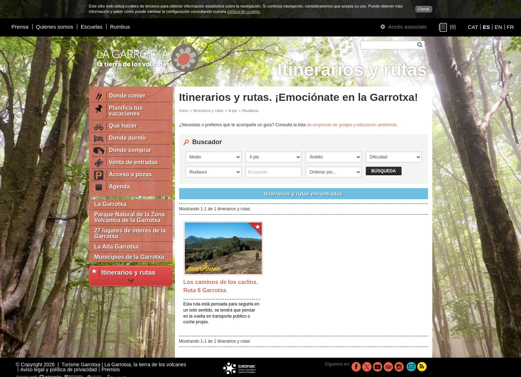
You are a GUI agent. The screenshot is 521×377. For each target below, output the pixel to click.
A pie (232, 110)
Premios (111, 369)
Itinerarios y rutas (208, 110)
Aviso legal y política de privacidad (58, 369)
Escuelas (92, 27)
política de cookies (243, 11)
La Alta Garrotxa (116, 247)
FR (510, 27)
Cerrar (423, 9)
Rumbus (120, 27)
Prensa (20, 27)
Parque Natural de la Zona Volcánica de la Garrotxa (129, 217)
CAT (473, 27)
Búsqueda (383, 170)
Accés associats (403, 27)
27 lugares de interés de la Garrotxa (130, 233)
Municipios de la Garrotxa (129, 257)
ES (486, 27)
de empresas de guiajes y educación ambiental (351, 124)
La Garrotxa (110, 204)
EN (498, 27)
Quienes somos (54, 27)
